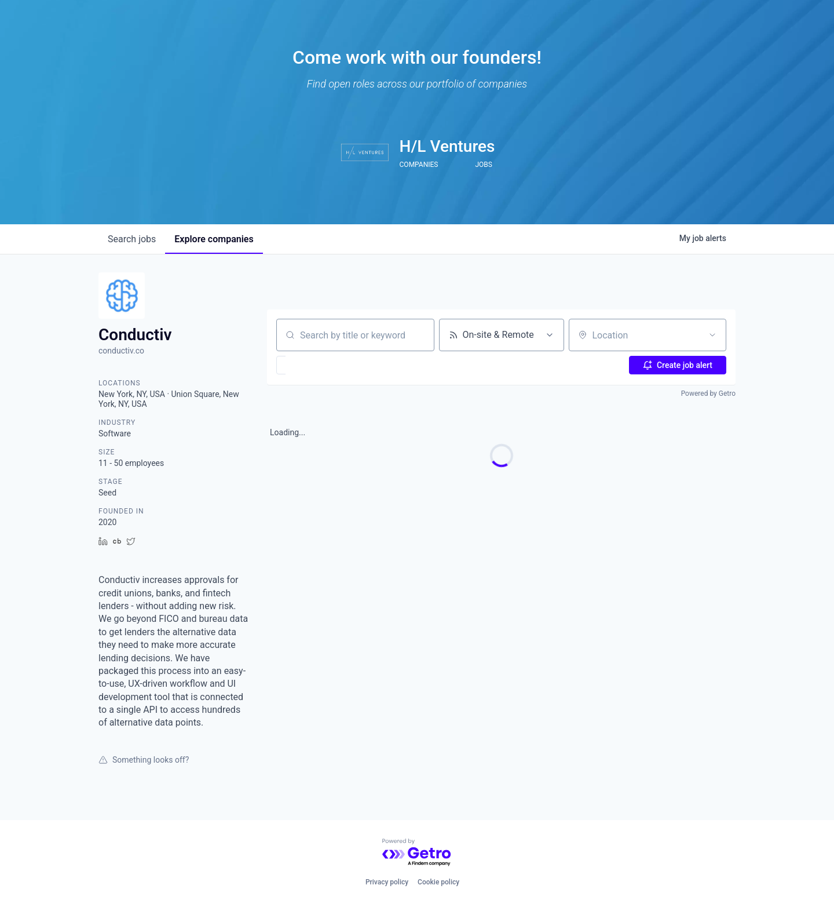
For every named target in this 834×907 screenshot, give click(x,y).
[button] (314, 365)
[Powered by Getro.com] (417, 853)
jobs (132, 239)
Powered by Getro (708, 393)
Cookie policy (438, 882)
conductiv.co (121, 350)
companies (213, 239)
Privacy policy (386, 882)
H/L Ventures (447, 146)
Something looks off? (143, 759)
